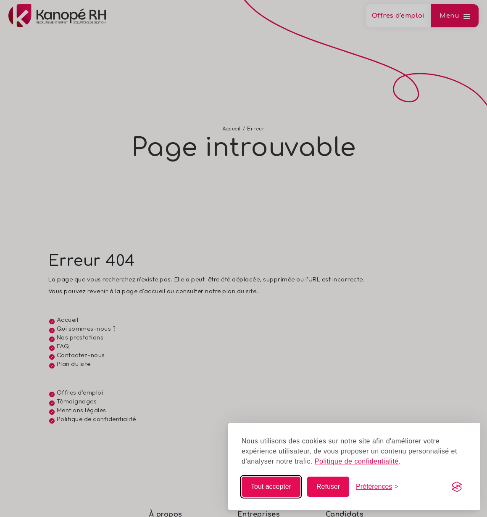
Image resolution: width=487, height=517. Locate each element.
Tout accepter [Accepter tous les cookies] (271, 486)
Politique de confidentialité (357, 461)
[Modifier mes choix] (377, 487)
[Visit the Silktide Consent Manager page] (457, 487)
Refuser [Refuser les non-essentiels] (328, 486)
